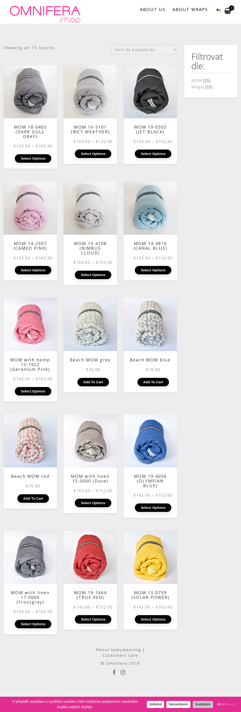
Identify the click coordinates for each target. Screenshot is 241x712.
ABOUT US (152, 9)
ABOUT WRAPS (190, 9)
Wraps (197, 87)
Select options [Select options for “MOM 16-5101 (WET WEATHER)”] (93, 154)
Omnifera (117, 663)
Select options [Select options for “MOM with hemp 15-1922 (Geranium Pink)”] (33, 391)
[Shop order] (144, 49)
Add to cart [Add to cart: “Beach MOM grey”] (93, 382)
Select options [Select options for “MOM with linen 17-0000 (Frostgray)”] (33, 624)
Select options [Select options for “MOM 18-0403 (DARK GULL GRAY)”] (33, 158)
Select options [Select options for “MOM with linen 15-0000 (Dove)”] (93, 503)
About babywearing (118, 649)
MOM (196, 80)
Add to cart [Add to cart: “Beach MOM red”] (33, 498)
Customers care (120, 655)
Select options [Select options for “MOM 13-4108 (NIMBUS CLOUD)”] (93, 275)
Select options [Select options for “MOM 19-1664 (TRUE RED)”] (93, 619)
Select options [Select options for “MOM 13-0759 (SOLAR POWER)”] (153, 619)
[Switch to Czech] (216, 9)
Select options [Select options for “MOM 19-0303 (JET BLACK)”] (153, 154)
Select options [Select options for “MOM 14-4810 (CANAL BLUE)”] (153, 270)
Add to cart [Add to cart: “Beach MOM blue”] (153, 382)
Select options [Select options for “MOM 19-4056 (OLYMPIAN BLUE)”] (153, 508)
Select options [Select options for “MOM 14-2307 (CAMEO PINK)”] (33, 270)
